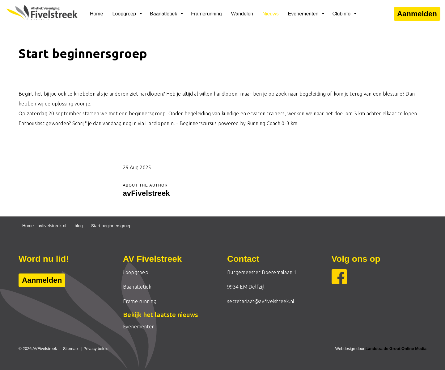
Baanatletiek (163, 13)
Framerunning (206, 13)
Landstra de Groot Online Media (396, 348)
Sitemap (70, 348)
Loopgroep (124, 13)
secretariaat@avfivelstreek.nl (260, 301)
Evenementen (303, 13)
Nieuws (270, 13)
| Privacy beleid (94, 348)
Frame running (139, 301)
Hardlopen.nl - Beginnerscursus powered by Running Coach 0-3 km (221, 123)
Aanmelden (417, 13)
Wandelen (242, 13)
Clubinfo (341, 13)
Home (96, 13)
